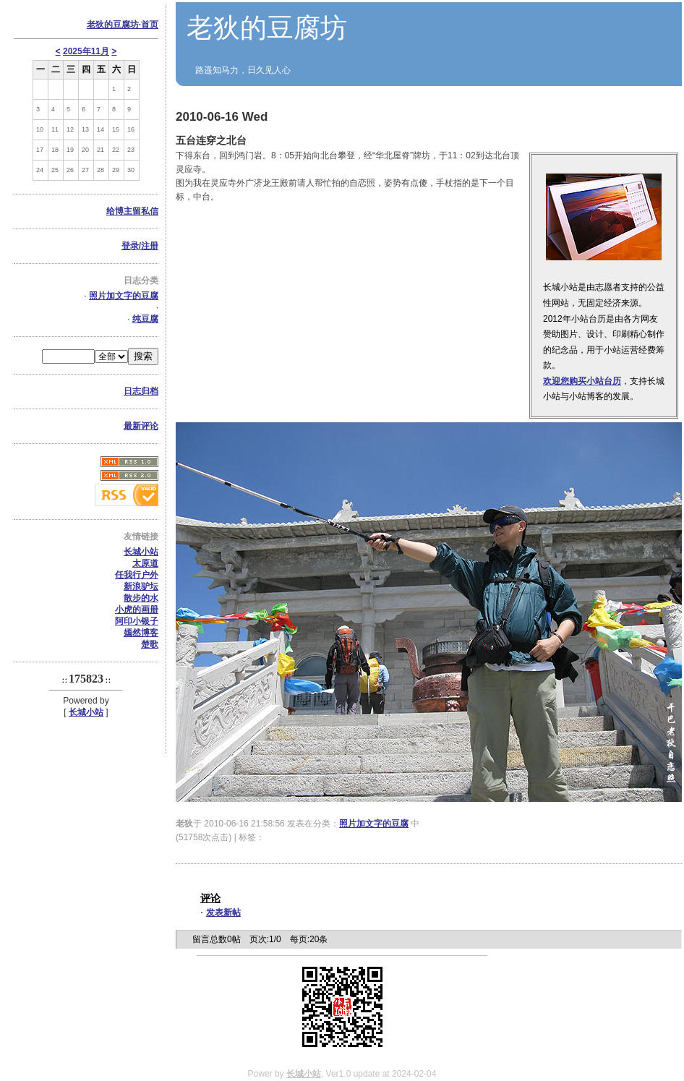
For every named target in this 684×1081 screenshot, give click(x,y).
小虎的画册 (136, 609)
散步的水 (141, 598)
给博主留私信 (132, 211)
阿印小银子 (136, 621)
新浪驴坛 (141, 586)
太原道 (145, 563)
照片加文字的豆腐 (123, 296)
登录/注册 (139, 246)
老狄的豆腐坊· (122, 25)
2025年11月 (86, 51)
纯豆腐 (145, 319)
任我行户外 (136, 575)
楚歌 (149, 644)
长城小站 (141, 552)
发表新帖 (223, 912)
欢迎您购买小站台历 (582, 381)
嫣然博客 (141, 633)
